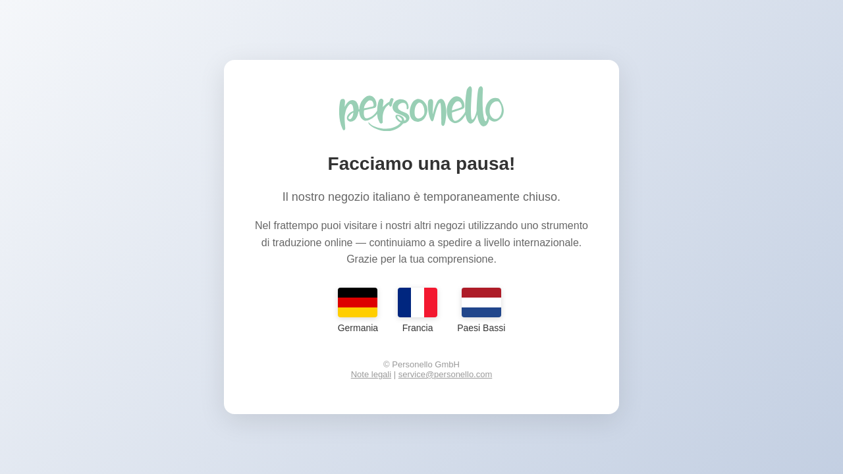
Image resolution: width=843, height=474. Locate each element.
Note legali (371, 374)
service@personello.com (445, 374)
